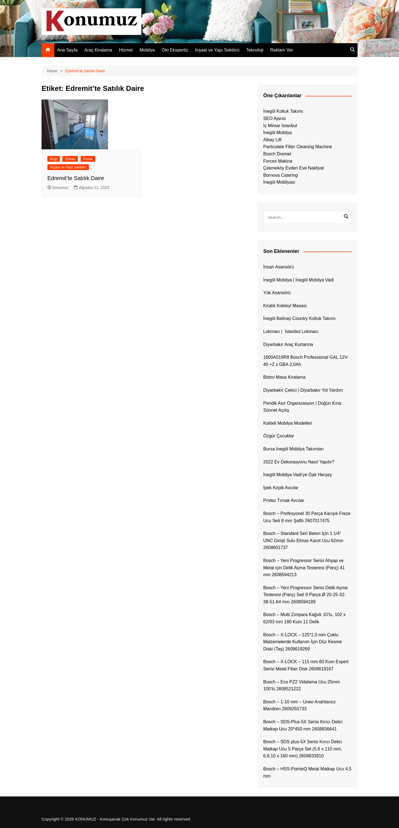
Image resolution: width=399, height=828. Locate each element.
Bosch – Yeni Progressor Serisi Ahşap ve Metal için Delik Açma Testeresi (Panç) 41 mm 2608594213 (304, 567)
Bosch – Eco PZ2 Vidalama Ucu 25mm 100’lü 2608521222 (301, 685)
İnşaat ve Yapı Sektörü (217, 50)
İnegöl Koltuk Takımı (283, 111)
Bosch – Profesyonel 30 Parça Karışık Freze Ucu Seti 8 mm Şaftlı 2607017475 (307, 517)
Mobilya (147, 50)
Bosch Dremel (277, 154)
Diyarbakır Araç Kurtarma (288, 344)
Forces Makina (277, 161)
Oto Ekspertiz (175, 50)
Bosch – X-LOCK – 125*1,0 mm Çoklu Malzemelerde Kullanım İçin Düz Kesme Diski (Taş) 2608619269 (302, 641)
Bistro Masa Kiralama (284, 377)
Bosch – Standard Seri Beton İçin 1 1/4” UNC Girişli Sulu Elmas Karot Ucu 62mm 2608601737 (303, 540)
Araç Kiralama (98, 50)
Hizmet (126, 50)
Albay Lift (272, 139)
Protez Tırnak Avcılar (283, 500)
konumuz (57, 187)
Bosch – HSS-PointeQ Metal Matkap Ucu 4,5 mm (307, 772)
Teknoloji (254, 50)
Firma (88, 159)
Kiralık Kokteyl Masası (285, 305)
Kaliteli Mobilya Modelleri (287, 423)
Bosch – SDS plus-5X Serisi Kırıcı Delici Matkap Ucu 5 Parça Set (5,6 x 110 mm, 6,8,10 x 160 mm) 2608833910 (302, 748)
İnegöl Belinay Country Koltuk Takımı (299, 318)
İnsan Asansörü (278, 267)
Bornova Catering (280, 175)
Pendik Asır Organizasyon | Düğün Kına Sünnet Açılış (302, 407)
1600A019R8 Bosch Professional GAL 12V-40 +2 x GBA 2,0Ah (306, 361)
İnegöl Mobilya (277, 132)
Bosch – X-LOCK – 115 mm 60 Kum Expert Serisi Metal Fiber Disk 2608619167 (306, 665)
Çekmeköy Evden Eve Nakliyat (293, 168)
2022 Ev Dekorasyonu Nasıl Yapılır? (298, 462)
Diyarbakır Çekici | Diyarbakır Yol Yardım (303, 390)
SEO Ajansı (274, 118)
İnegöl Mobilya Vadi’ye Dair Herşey (297, 474)
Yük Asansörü (277, 292)
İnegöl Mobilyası (279, 182)
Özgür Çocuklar (278, 436)
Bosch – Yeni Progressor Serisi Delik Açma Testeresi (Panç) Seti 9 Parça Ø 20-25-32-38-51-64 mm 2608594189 (305, 594)
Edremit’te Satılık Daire (75, 178)
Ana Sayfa (67, 50)
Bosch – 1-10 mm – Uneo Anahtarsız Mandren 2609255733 (299, 705)
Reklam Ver (281, 50)
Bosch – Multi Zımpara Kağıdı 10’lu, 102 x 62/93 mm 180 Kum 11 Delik (304, 618)
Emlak (70, 159)
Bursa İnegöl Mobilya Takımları (293, 449)
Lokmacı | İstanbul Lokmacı (290, 331)
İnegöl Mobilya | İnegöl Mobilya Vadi (298, 280)
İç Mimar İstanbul (280, 125)
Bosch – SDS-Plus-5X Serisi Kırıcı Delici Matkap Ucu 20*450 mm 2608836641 (302, 725)
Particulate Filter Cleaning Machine (297, 146)
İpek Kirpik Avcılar (280, 487)
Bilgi (53, 159)
